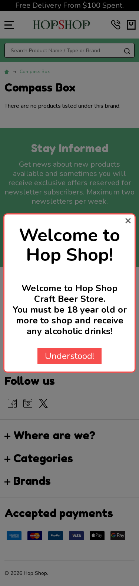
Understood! (69, 356)
